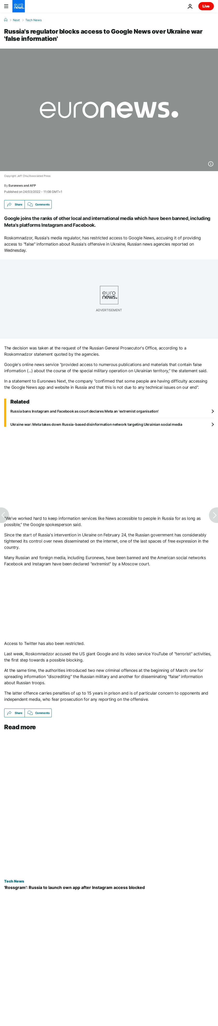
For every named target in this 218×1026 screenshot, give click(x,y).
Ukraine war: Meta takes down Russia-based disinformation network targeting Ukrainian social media (96, 424)
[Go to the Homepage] (18, 6)
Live (206, 6)
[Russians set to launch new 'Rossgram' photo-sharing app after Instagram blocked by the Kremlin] (109, 887)
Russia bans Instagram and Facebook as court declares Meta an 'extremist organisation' (84, 411)
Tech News (33, 20)
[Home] (5, 20)
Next (16, 20)
